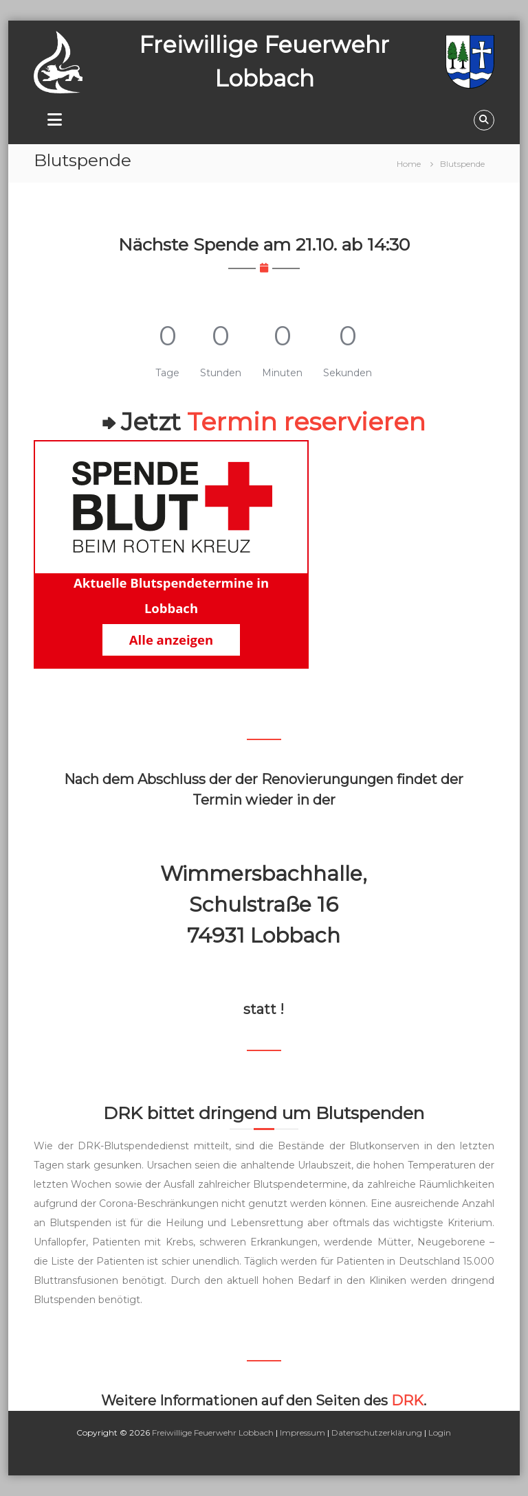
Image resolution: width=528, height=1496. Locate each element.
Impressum (302, 1432)
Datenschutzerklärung (376, 1432)
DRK (407, 1400)
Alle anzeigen (171, 639)
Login (439, 1432)
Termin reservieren (306, 421)
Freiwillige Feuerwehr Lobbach (213, 1432)
